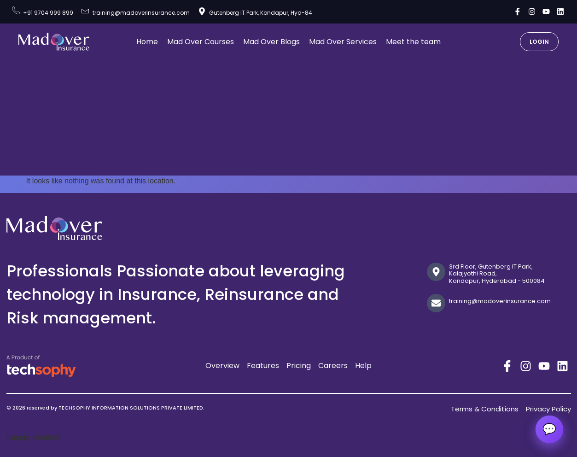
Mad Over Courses (200, 41)
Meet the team (413, 41)
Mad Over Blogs (271, 41)
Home (147, 41)
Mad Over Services (343, 41)
